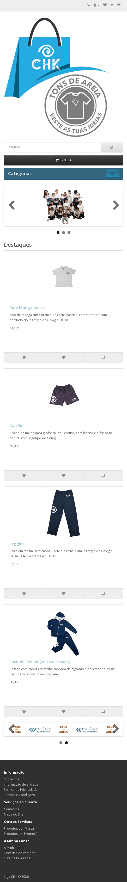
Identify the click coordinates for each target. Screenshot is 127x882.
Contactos (11, 809)
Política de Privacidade (21, 789)
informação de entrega (21, 784)
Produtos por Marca (19, 828)
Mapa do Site (13, 814)
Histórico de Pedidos (19, 853)
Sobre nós (11, 779)
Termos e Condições (19, 795)
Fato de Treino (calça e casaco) (39, 661)
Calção (15, 425)
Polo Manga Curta (27, 307)
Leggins (17, 543)
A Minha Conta (14, 848)
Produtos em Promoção (22, 833)
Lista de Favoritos (17, 858)
